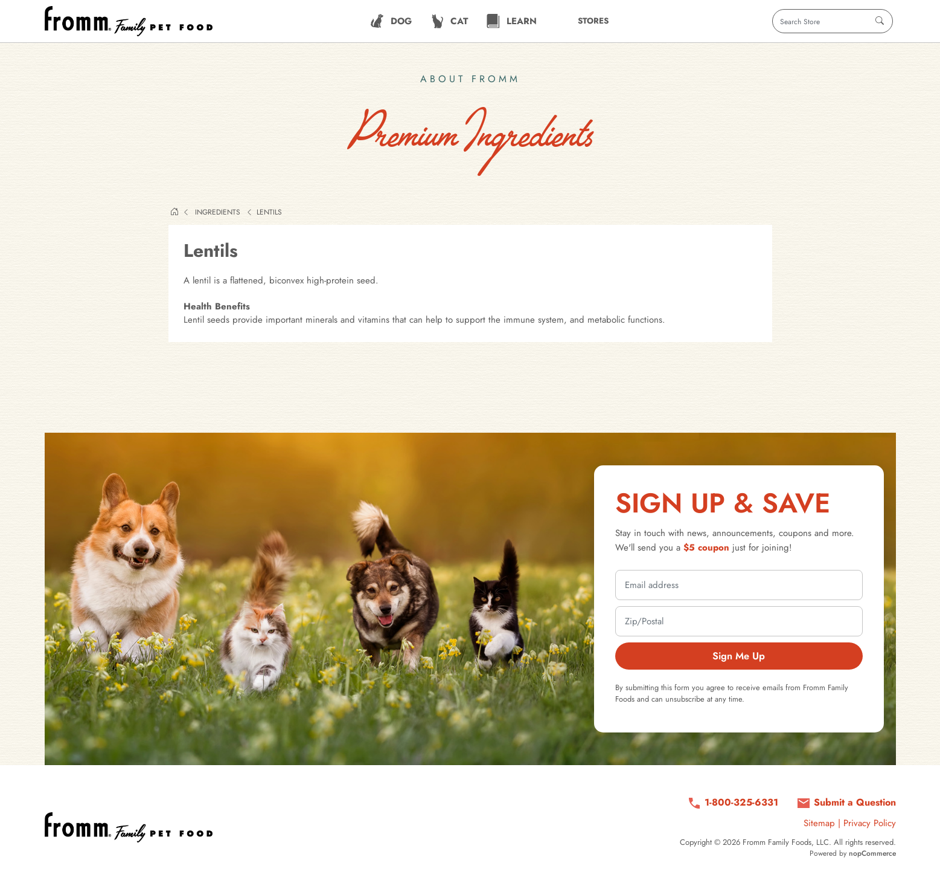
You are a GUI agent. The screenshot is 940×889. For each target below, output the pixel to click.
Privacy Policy (869, 823)
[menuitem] (391, 21)
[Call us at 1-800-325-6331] (732, 802)
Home (174, 211)
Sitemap (819, 823)
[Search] (879, 21)
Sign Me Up (738, 655)
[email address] (739, 585)
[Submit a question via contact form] (846, 802)
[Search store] (832, 21)
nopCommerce (872, 853)
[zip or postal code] (739, 621)
